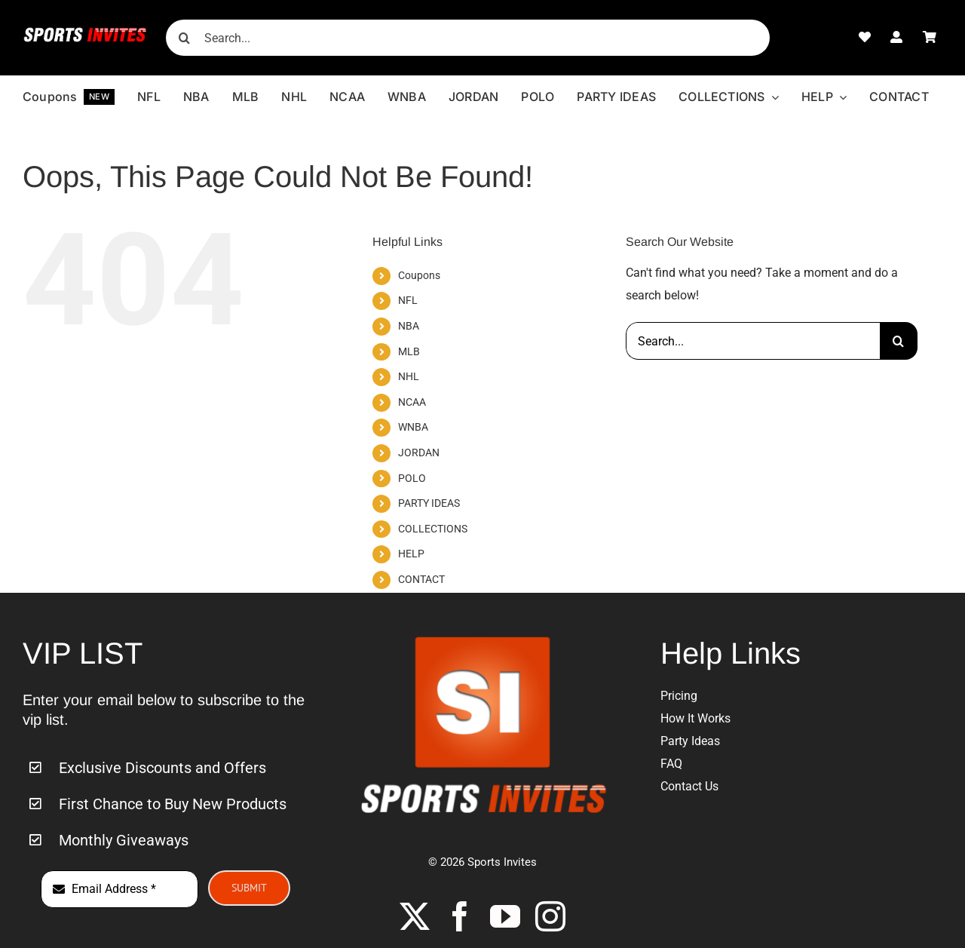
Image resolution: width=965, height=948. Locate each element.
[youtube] (505, 916)
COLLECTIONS (432, 529)
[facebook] (460, 916)
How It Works (695, 718)
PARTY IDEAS (429, 503)
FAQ (671, 763)
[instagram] (550, 916)
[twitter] (415, 916)
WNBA (413, 427)
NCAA (412, 402)
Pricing (678, 696)
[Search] (184, 38)
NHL (408, 376)
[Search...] (467, 38)
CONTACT (421, 579)
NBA (408, 326)
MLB (409, 351)
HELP (411, 554)
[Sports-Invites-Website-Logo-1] (85, 32)
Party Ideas (690, 741)
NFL (408, 300)
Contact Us (689, 786)
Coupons (419, 275)
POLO (412, 478)
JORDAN (419, 452)
